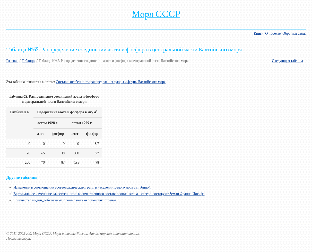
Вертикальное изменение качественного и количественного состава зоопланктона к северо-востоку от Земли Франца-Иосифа (108, 194)
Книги (259, 33)
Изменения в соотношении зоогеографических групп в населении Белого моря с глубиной (82, 187)
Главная (12, 61)
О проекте (273, 33)
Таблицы (28, 61)
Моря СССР (156, 14)
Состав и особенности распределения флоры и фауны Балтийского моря (111, 82)
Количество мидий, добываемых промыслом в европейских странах (64, 200)
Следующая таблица (287, 61)
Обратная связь (294, 33)
